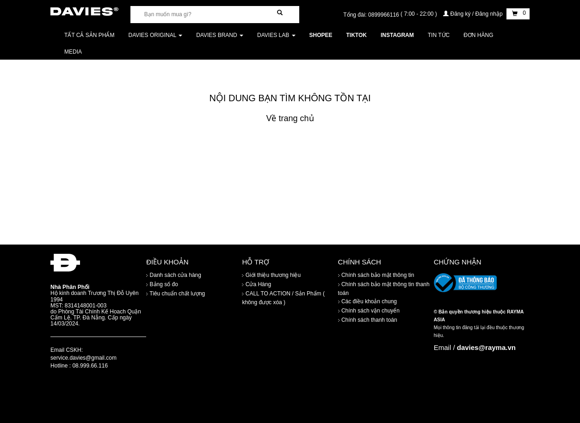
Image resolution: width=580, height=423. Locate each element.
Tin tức (439, 35)
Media (73, 52)
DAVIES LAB (276, 35)
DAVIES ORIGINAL (156, 35)
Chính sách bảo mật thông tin (376, 275)
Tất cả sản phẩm (89, 35)
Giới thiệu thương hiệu (271, 275)
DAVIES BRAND (219, 35)
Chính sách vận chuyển (369, 310)
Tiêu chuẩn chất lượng (175, 293)
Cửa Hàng (256, 284)
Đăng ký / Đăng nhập (473, 14)
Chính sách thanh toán (367, 320)
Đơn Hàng (478, 35)
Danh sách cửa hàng (173, 275)
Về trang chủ (290, 118)
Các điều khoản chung (367, 301)
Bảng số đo (162, 284)
